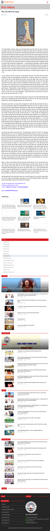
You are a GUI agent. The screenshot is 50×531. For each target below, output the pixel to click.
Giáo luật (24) (6, 246)
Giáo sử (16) (6, 249)
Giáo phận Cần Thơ (6, 520)
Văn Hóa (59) (6, 269)
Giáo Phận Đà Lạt (5, 522)
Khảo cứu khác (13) (7, 262)
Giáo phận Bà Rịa (5, 512)
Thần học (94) (6, 244)
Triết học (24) (6, 242)
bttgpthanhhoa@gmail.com (32, 522)
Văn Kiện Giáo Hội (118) (8, 260)
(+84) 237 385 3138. (30, 520)
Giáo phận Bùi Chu (5, 517)
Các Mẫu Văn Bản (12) (8, 267)
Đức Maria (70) (6, 256)
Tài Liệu (4, 239)
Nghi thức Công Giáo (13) (9, 272)
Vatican (3, 504)
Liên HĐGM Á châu (5, 506)
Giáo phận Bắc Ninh (6, 514)
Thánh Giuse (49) (7, 258)
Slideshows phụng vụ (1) (8, 265)
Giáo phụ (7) (6, 251)
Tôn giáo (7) (6, 253)
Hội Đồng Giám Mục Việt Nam (8, 509)
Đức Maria (7, 7)
